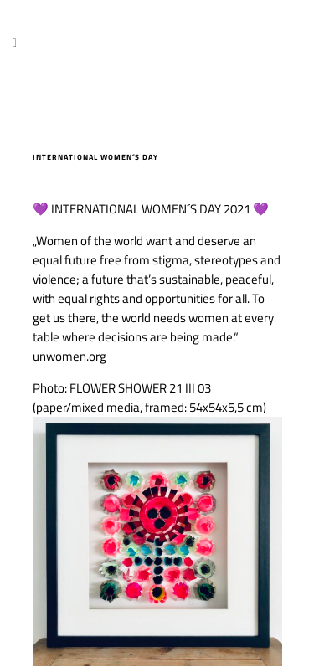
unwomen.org (69, 356)
